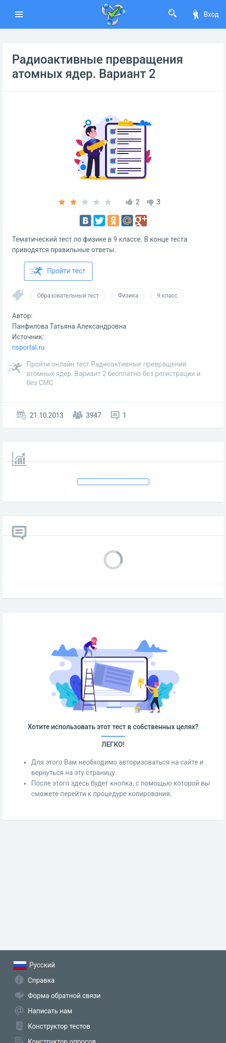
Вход (205, 14)
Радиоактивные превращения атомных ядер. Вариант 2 (97, 67)
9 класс (167, 295)
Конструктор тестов (59, 1026)
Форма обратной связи (64, 995)
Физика (128, 295)
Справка (41, 980)
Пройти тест (57, 271)
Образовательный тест (68, 295)
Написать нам (50, 1011)
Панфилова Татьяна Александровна (69, 326)
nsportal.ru (28, 347)
